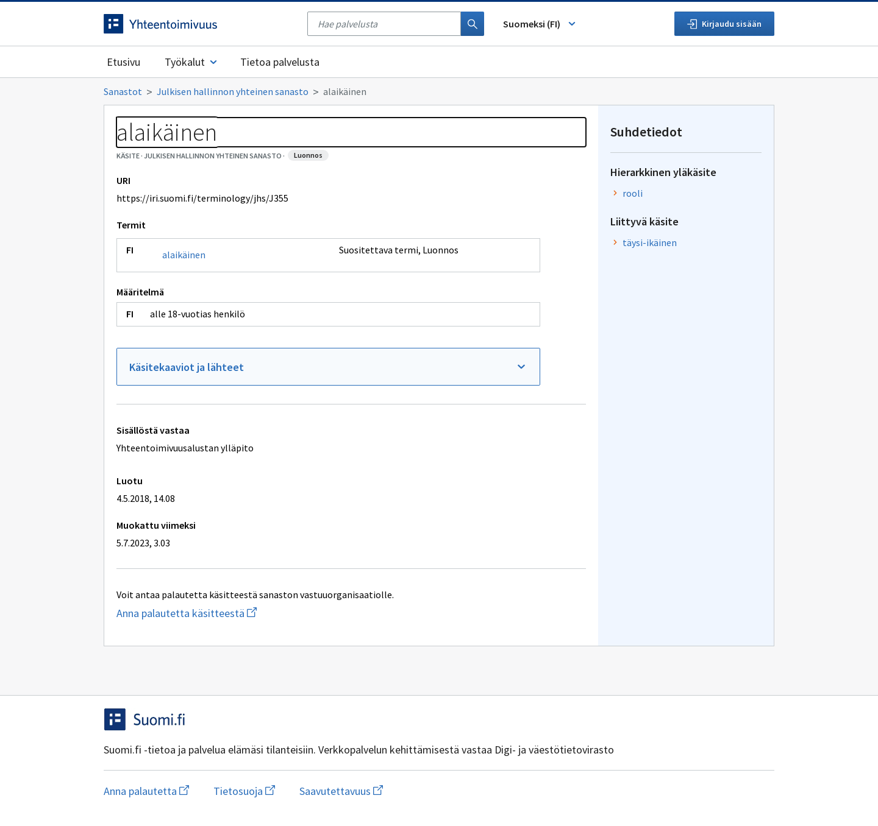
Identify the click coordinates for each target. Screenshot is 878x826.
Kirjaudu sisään (724, 23)
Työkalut (192, 62)
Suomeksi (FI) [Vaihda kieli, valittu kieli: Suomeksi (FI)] (540, 24)
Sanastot (123, 91)
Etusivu (123, 62)
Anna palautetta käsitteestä (235, 613)
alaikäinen (183, 255)
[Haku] (472, 24)
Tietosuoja (244, 791)
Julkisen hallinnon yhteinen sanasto (233, 91)
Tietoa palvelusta (279, 62)
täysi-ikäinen (650, 242)
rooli (633, 193)
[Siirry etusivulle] (199, 24)
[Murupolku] (439, 91)
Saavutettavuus (341, 791)
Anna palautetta (146, 791)
